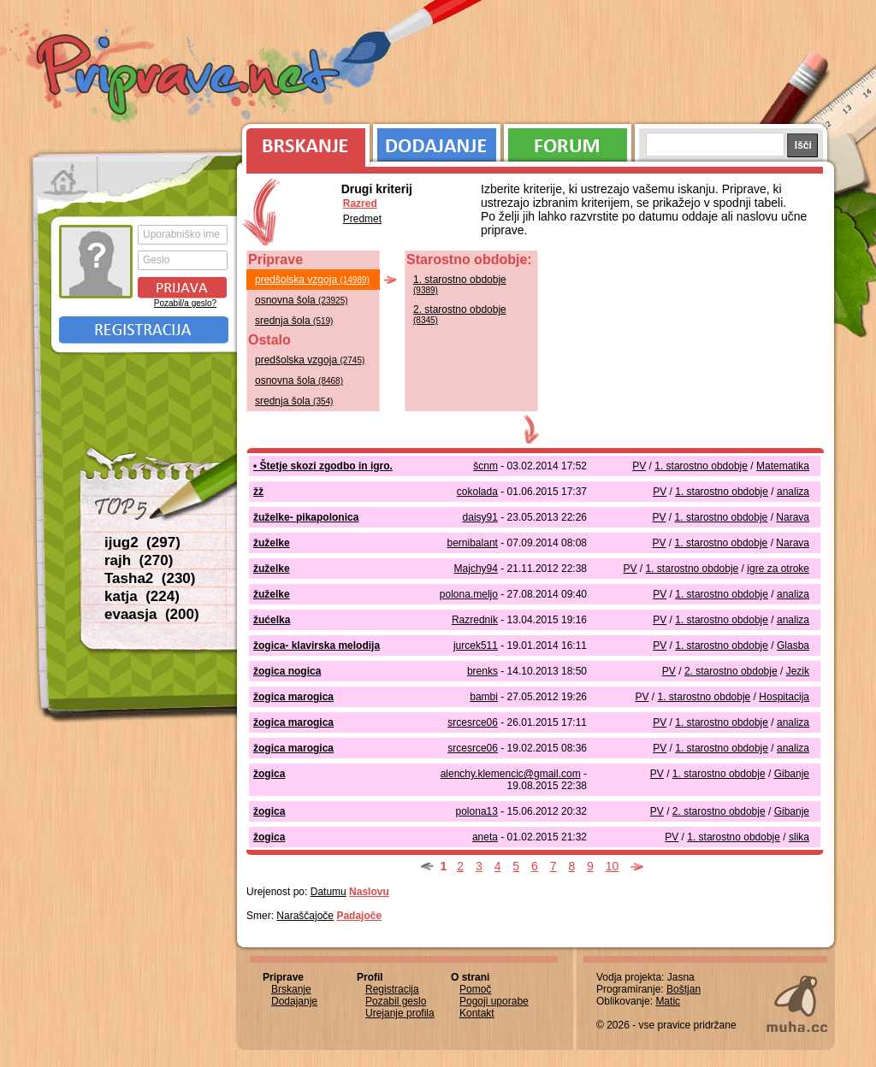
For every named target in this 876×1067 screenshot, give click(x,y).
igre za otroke (778, 569)
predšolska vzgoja (312, 280)
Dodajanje (436, 141)
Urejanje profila (400, 1013)
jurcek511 (475, 645)
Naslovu (369, 892)
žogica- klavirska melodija (316, 645)
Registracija (143, 330)
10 (612, 866)
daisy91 (480, 517)
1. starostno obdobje (459, 284)
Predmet (362, 219)
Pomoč (475, 989)
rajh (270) (138, 560)
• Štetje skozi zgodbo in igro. (323, 466)
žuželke (271, 543)
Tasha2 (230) (149, 578)
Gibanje (791, 774)
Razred (360, 203)
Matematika (782, 466)
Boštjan (683, 989)
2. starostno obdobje (459, 314)
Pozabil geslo (395, 1001)
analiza (793, 492)
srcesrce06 (472, 722)
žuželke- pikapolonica (305, 517)
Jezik (797, 671)
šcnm (485, 466)
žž (258, 492)
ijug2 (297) (142, 542)
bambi (484, 697)
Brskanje (302, 141)
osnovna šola (301, 300)
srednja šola (294, 321)
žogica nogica (287, 671)
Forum (567, 141)
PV (639, 466)
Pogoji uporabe (494, 1001)
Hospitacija (784, 697)
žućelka (271, 620)
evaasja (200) (151, 614)
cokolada (477, 492)
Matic (667, 1001)
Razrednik (475, 620)
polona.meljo (469, 594)
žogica (269, 774)
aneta (485, 837)
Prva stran (65, 179)
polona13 (477, 811)
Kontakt (476, 1013)
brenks (482, 671)
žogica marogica (293, 697)
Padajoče (359, 916)
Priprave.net (190, 77)
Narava (792, 517)
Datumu (328, 892)
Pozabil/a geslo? (185, 303)
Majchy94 (476, 569)
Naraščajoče (305, 916)
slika (799, 837)
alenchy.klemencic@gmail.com (511, 774)
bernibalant (472, 543)
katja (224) (142, 596)
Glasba (793, 645)
